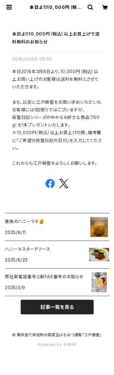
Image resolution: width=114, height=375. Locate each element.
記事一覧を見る (57, 307)
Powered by (57, 344)
